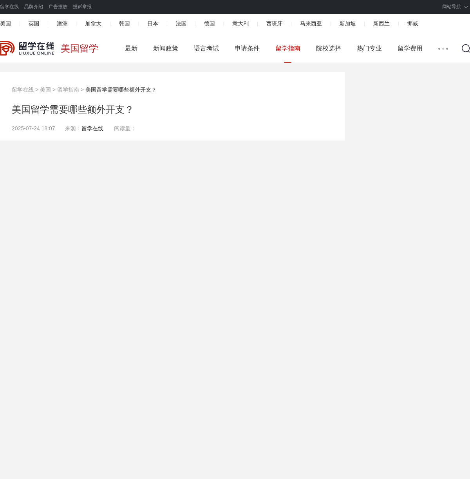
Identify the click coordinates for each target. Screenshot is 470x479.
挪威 (412, 23)
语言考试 (206, 48)
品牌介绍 (33, 6)
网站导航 (451, 6)
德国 (209, 23)
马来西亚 (311, 23)
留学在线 (9, 6)
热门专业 (369, 48)
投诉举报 (82, 6)
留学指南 (287, 48)
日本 (152, 23)
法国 (180, 23)
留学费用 (410, 48)
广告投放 (58, 6)
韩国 (124, 23)
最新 (131, 48)
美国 (5, 23)
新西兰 (381, 23)
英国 (33, 23)
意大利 (240, 23)
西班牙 (274, 23)
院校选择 (328, 48)
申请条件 (247, 48)
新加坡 (347, 23)
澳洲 (62, 23)
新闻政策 (165, 48)
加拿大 (93, 23)
